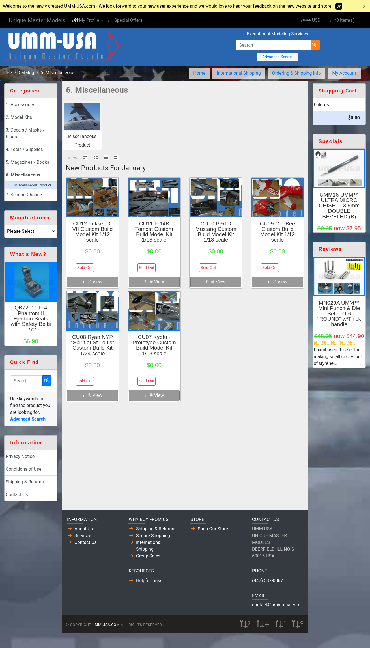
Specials (331, 141)
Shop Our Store (213, 528)
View (92, 281)
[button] (88, 20)
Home (199, 73)
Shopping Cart (338, 91)
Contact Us (17, 494)
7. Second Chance (24, 194)
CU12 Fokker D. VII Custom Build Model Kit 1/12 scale (92, 232)
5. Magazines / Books (27, 162)
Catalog (26, 72)
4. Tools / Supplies (24, 149)
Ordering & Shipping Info (296, 73)
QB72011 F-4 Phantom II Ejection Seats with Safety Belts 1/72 (31, 318)
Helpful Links (149, 580)
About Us (83, 528)
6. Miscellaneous (57, 72)
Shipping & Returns (25, 482)
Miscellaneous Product (29, 185)
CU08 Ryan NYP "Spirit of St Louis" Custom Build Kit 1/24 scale (92, 345)
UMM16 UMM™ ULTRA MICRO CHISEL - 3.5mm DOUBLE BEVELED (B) (339, 205)
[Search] (273, 45)
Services (82, 535)
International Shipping (239, 73)
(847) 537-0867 (267, 580)
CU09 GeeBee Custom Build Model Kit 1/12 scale (277, 232)
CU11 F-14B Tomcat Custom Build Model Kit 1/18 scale (154, 232)
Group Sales (148, 556)
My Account (344, 73)
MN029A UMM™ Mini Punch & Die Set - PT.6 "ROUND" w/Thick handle (339, 314)
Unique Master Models (37, 20)
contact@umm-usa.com (276, 605)
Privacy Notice (20, 456)
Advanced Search (277, 57)
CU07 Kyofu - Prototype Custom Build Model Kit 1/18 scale (154, 345)
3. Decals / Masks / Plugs (25, 133)
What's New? (28, 254)
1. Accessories (20, 104)
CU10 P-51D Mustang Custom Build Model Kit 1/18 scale (215, 232)
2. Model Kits (19, 117)
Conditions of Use (23, 469)
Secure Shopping (153, 535)
